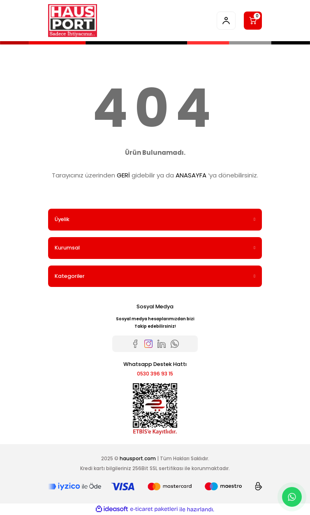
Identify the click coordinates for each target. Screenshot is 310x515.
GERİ (123, 175)
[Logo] (72, 20)
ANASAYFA (191, 175)
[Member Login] (226, 21)
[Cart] (253, 21)
